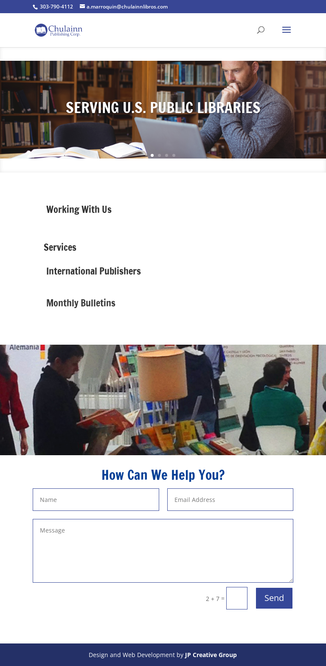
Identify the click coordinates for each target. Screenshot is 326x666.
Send (274, 598)
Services (60, 247)
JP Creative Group (211, 655)
